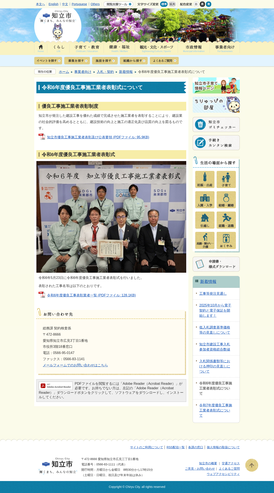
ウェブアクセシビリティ (223, 474)
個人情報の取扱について (223, 447)
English (53, 4)
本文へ (40, 4)
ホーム (64, 72)
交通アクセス (231, 463)
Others (95, 4)
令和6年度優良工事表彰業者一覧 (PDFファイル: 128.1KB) (91, 295)
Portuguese (79, 4)
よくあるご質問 (229, 468)
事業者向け (82, 72)
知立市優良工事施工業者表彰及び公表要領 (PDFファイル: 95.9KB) (98, 137)
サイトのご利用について (146, 447)
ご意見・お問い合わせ (200, 468)
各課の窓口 (195, 447)
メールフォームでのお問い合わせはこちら (75, 365)
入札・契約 (105, 72)
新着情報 (126, 72)
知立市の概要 (208, 463)
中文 (65, 4)
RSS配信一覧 (176, 447)
